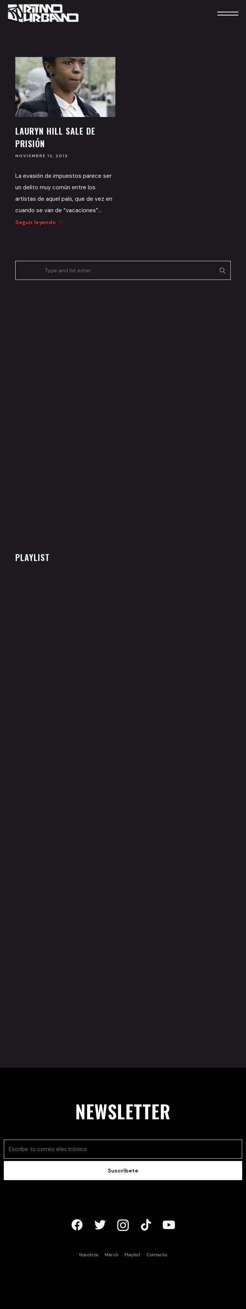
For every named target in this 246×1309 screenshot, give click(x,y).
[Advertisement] (72, 413)
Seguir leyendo (37, 222)
